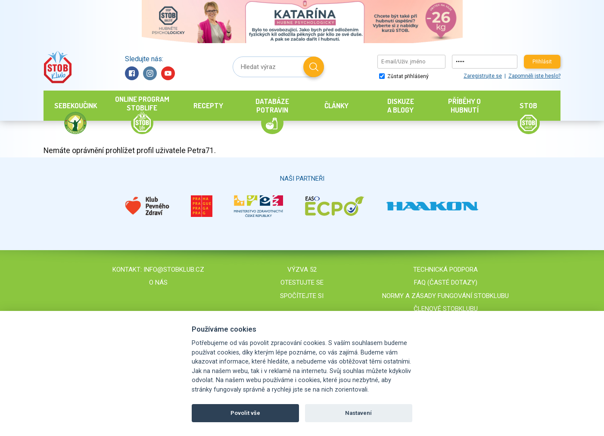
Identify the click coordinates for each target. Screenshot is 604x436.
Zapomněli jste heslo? (534, 76)
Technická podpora (445, 269)
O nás (158, 282)
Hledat (313, 66)
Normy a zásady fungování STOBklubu (445, 296)
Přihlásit (542, 62)
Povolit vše (245, 413)
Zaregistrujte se (483, 76)
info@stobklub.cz (173, 269)
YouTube (168, 73)
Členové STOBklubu (446, 309)
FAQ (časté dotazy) (445, 282)
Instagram (150, 73)
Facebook (132, 73)
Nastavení (358, 413)
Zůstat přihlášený (404, 76)
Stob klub (58, 67)
